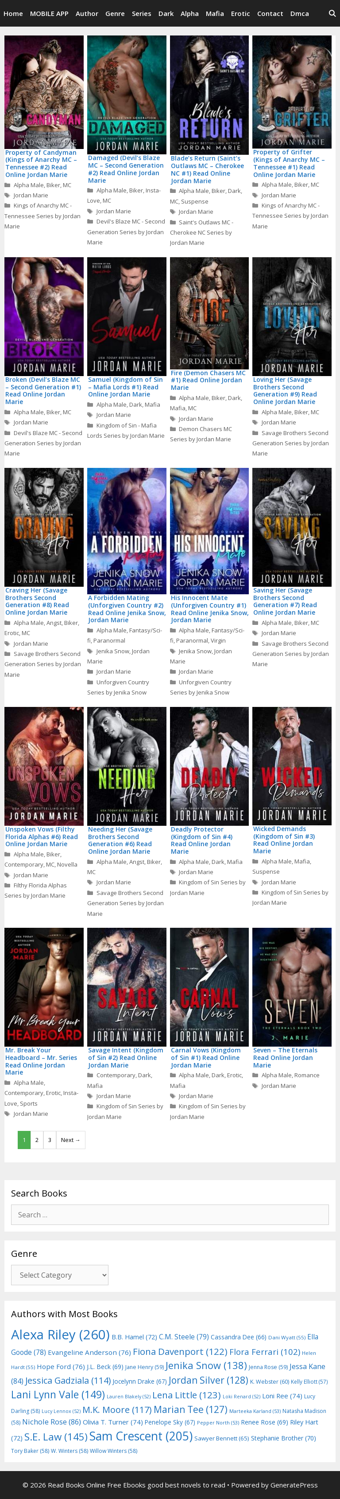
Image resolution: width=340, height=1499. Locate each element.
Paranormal (109, 640)
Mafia (215, 13)
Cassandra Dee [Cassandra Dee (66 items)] (239, 1337)
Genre (115, 13)
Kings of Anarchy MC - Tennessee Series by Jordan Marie (42, 215)
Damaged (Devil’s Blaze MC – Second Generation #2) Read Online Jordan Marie (126, 168)
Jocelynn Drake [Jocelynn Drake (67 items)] (139, 1381)
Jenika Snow (113, 651)
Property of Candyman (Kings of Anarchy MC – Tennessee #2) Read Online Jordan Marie (41, 163)
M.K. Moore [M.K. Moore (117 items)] (117, 1410)
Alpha (190, 13)
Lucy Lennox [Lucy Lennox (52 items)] (61, 1411)
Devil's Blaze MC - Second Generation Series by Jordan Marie (126, 231)
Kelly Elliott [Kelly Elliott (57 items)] (309, 1381)
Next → (71, 1140)
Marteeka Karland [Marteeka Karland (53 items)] (255, 1411)
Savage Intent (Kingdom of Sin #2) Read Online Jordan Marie (125, 1057)
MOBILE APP (49, 13)
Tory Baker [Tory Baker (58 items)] (30, 1451)
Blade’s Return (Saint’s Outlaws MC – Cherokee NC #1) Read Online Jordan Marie (207, 169)
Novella (67, 864)
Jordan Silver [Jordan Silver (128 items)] (208, 1379)
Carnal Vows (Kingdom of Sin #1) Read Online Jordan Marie (206, 1057)
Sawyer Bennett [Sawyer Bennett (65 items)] (221, 1438)
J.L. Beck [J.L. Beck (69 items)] (105, 1366)
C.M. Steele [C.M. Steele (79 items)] (184, 1337)
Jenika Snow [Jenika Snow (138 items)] (206, 1365)
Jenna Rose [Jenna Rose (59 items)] (268, 1367)
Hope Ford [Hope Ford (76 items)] (61, 1366)
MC (67, 185)
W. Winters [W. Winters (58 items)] (69, 1451)
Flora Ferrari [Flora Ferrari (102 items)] (264, 1351)
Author (87, 13)
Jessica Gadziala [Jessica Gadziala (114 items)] (68, 1380)
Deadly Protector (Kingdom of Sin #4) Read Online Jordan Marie (201, 840)
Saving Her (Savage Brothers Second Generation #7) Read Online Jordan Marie (285, 601)
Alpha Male (29, 185)
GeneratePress (294, 1484)
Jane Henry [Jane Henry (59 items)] (144, 1367)
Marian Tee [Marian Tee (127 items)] (191, 1409)
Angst (54, 623)
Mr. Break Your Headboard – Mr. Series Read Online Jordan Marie (41, 1061)
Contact (270, 13)
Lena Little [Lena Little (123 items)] (186, 1395)
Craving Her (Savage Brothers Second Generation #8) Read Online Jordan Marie (37, 601)
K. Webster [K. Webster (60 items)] (269, 1381)
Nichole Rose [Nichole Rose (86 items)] (51, 1422)
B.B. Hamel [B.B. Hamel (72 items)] (134, 1337)
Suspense (195, 201)
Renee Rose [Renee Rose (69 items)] (264, 1422)
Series (141, 13)
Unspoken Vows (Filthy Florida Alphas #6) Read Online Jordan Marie (41, 836)
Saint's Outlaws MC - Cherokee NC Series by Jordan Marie (202, 232)
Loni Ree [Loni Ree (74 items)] (282, 1395)
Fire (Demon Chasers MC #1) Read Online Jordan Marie (208, 380)
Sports (29, 1103)
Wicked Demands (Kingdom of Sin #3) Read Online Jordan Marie (284, 839)
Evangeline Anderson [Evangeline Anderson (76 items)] (89, 1352)
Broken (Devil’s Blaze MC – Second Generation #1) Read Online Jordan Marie (43, 390)
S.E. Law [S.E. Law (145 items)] (56, 1437)
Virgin (218, 640)
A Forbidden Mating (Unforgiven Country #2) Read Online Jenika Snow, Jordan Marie (127, 608)
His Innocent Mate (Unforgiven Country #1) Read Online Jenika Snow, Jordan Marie (210, 608)
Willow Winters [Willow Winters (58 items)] (113, 1451)
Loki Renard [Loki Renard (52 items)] (241, 1396)
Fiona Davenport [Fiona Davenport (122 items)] (180, 1351)
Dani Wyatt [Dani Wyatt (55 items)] (286, 1337)
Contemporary (23, 864)
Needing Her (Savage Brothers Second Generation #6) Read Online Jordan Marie (120, 840)
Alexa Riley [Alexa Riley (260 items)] (60, 1334)
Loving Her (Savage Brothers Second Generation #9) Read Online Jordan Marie (285, 390)
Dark (166, 13)
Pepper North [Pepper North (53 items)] (218, 1422)
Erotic (240, 13)
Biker (53, 185)
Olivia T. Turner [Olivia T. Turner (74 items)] (113, 1421)
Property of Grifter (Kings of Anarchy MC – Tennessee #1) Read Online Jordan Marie (289, 163)
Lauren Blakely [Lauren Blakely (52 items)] (129, 1396)
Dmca (299, 13)
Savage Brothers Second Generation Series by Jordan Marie (290, 443)
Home (13, 13)
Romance (307, 1075)
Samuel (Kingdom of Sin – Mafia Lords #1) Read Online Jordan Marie (125, 387)
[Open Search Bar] (332, 13)
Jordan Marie (31, 195)
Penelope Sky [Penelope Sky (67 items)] (170, 1422)
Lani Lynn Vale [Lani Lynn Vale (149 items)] (58, 1394)
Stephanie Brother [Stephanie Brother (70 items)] (283, 1438)
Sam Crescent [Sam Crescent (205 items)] (141, 1436)
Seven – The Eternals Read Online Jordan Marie (285, 1057)
